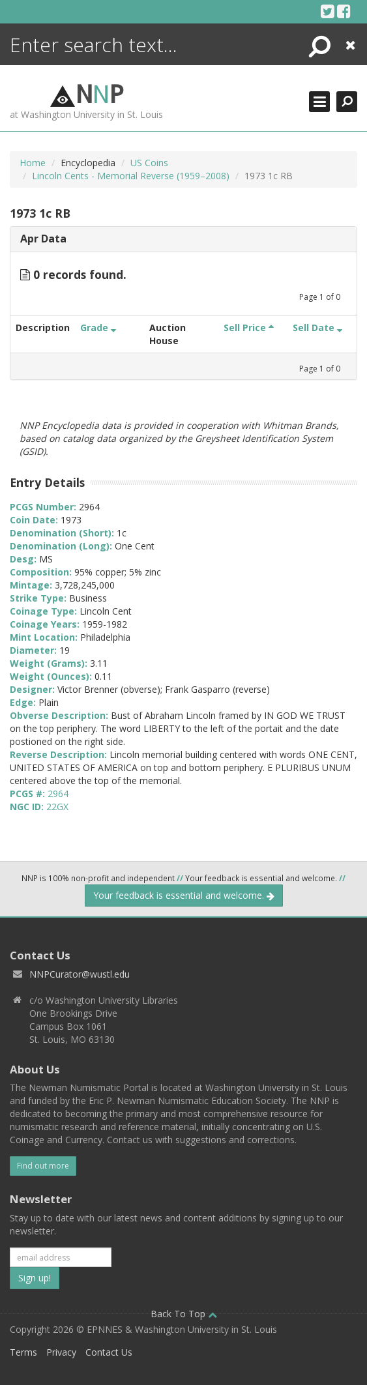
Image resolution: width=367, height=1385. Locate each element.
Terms (23, 1352)
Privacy (61, 1352)
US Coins (149, 162)
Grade (98, 327)
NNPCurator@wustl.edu (79, 974)
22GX (57, 806)
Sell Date (317, 327)
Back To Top (184, 1313)
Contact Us (108, 1352)
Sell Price (249, 327)
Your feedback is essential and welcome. (183, 895)
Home (33, 162)
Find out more (43, 1165)
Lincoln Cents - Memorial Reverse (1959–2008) (130, 175)
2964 (58, 793)
